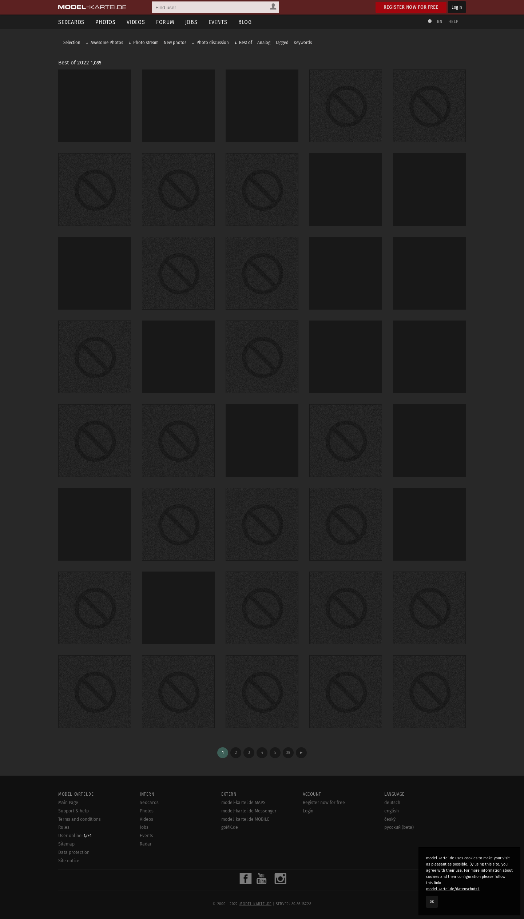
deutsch (392, 802)
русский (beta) (399, 827)
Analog (263, 42)
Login (457, 7)
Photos (105, 22)
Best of (245, 42)
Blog (245, 22)
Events (218, 22)
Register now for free (411, 7)
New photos (175, 42)
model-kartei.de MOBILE (245, 819)
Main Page (68, 802)
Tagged (282, 42)
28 (288, 752)
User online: (75, 835)
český (390, 819)
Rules (64, 827)
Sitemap (66, 844)
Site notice (68, 860)
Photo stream (146, 42)
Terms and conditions (79, 819)
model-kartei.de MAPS (243, 802)
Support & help (73, 810)
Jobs (191, 22)
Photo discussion (212, 42)
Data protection (74, 852)
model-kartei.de (255, 904)
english (391, 810)
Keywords (303, 42)
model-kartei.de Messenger (249, 810)
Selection (71, 42)
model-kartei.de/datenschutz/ (453, 889)
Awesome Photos (107, 42)
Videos (136, 22)
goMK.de (229, 827)
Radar (146, 844)
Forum (165, 22)
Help (453, 21)
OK (432, 901)
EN (439, 21)
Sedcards (71, 22)
